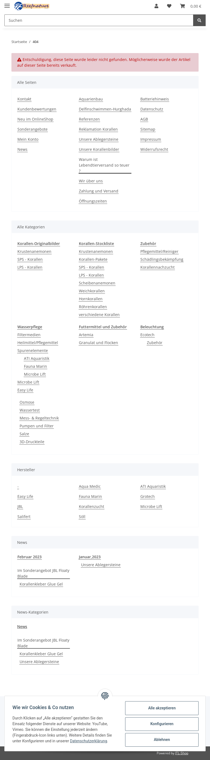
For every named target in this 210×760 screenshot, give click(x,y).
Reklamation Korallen (98, 129)
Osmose (27, 402)
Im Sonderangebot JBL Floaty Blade (43, 573)
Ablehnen (161, 739)
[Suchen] (98, 20)
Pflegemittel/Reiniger (159, 251)
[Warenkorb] (191, 6)
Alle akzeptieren (161, 708)
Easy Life (25, 390)
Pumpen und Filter (37, 425)
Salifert (23, 516)
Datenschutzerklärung (89, 741)
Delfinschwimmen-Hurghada (105, 109)
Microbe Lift (35, 374)
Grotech (147, 496)
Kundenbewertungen (36, 109)
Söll (82, 516)
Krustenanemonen (34, 251)
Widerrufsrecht (154, 149)
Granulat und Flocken (98, 342)
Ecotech (147, 334)
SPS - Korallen (30, 259)
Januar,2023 (90, 556)
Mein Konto (27, 139)
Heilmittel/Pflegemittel (37, 342)
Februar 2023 (29, 556)
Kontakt (24, 99)
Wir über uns (91, 180)
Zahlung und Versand (98, 191)
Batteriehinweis (154, 99)
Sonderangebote (32, 129)
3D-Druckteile (32, 441)
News (22, 149)
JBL (20, 506)
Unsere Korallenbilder (99, 149)
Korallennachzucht (157, 267)
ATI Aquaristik (36, 358)
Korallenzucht (91, 506)
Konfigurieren (160, 724)
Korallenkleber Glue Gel (41, 584)
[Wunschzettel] (169, 6)
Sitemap (147, 129)
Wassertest (30, 410)
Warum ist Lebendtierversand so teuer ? (104, 165)
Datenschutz (151, 109)
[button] (156, 6)
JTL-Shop (181, 753)
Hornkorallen (91, 298)
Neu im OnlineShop (35, 119)
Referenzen (89, 119)
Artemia (86, 334)
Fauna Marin (35, 366)
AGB (144, 119)
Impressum (150, 139)
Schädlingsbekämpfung (161, 259)
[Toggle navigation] (7, 3)
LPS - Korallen (29, 267)
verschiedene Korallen (99, 314)
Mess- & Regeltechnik (39, 418)
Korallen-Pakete (93, 259)
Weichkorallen (92, 290)
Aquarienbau (91, 99)
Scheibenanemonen (97, 283)
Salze (24, 433)
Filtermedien (29, 334)
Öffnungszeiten (93, 201)
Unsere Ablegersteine (98, 139)
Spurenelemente (32, 350)
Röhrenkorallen (93, 306)
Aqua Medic (90, 486)
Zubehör (154, 342)
